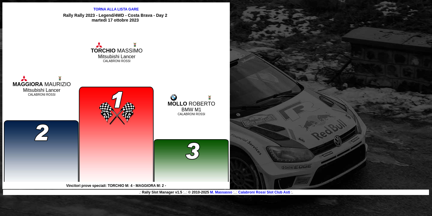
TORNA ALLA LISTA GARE (116, 9)
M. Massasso (221, 192)
